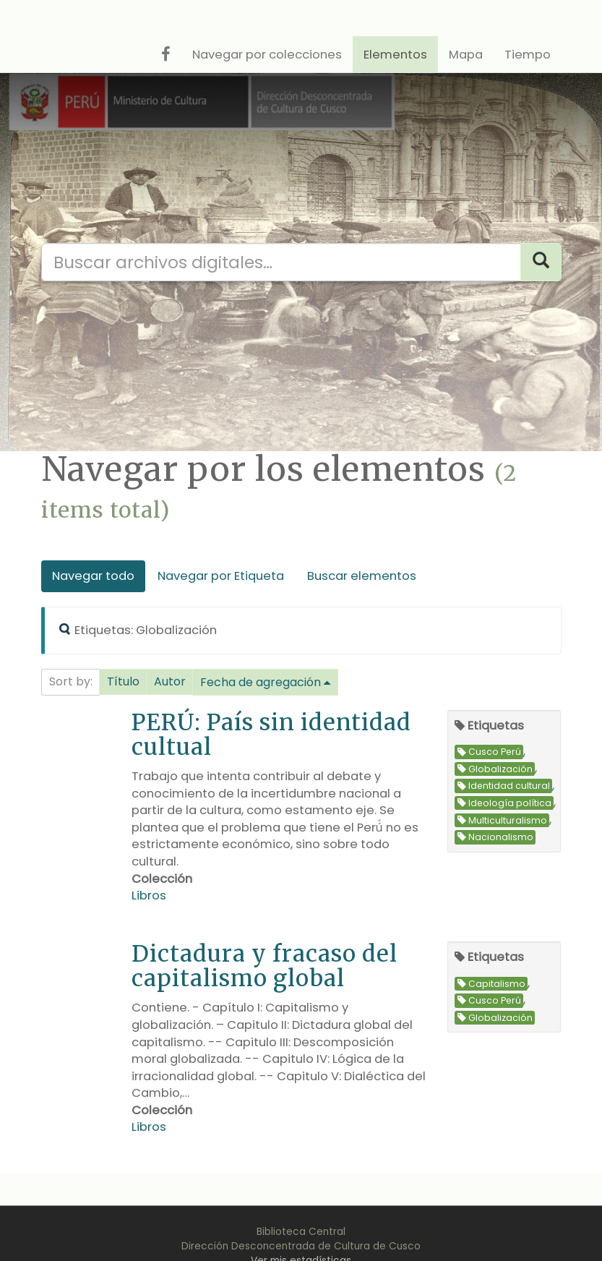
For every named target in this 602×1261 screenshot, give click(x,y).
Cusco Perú (489, 752)
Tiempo (527, 54)
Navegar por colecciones (267, 54)
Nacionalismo (495, 837)
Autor (170, 681)
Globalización (495, 769)
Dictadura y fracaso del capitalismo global (264, 965)
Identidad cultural (503, 786)
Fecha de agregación (260, 682)
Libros (149, 895)
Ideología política (504, 803)
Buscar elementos (361, 576)
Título (123, 681)
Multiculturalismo (502, 820)
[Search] (541, 262)
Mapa (466, 54)
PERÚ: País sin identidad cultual (271, 734)
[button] (123, 682)
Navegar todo (93, 576)
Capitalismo (491, 984)
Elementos (395, 54)
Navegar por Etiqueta (221, 576)
